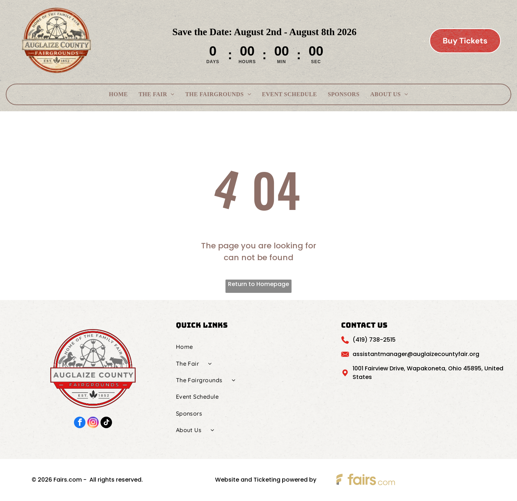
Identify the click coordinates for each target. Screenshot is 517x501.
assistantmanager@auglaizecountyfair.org (416, 354)
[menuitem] (118, 94)
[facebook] (79, 423)
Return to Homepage (258, 284)
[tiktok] (106, 423)
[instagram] (93, 423)
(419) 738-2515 (374, 340)
